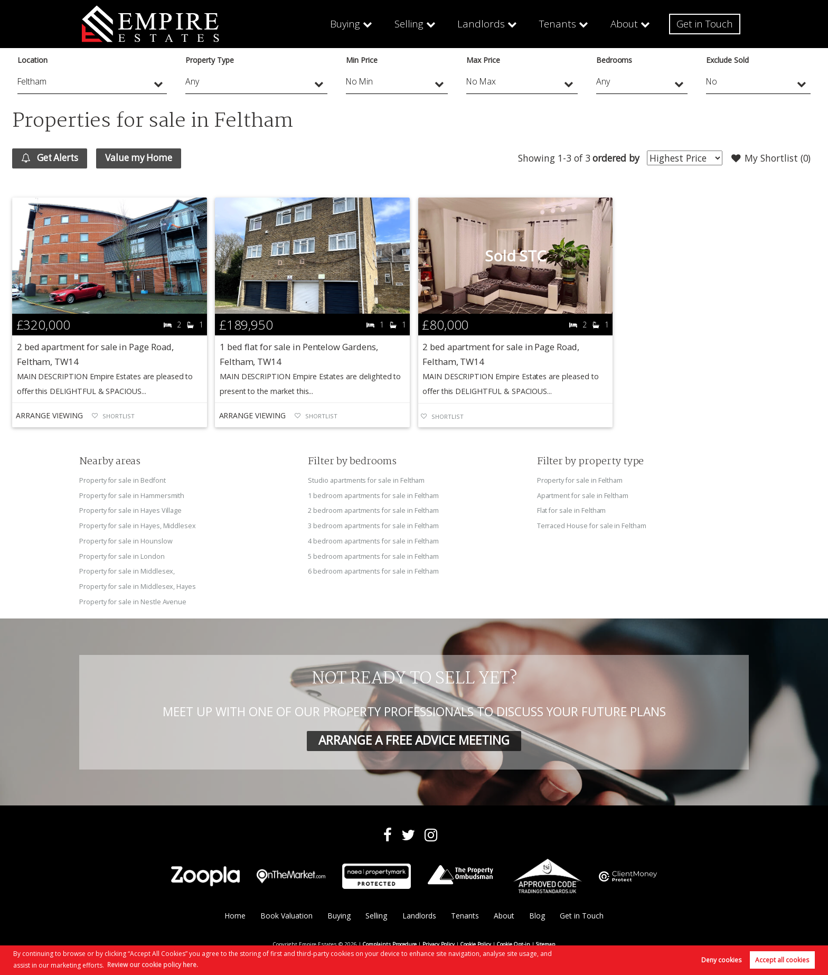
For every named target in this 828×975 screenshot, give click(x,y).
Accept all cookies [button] (782, 959)
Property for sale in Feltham (580, 480)
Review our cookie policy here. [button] (152, 964)
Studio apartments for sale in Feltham (366, 480)
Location (32, 60)
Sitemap (546, 941)
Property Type (209, 60)
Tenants (559, 23)
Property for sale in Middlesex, (127, 569)
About (624, 23)
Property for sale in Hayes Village (130, 510)
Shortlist (118, 416)
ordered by (614, 158)
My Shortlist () (770, 158)
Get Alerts (51, 158)
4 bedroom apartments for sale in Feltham (373, 540)
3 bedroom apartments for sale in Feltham (373, 525)
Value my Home (143, 158)
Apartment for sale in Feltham (583, 495)
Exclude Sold (727, 60)
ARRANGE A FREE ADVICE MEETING (414, 737)
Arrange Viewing (49, 416)
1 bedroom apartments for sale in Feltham (373, 495)
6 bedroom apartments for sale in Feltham (373, 569)
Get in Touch (705, 23)
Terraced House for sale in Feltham (592, 525)
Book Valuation (286, 913)
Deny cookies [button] (721, 959)
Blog (537, 913)
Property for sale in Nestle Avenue (133, 599)
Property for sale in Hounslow (126, 540)
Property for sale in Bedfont (123, 480)
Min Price (362, 60)
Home (233, 913)
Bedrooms (614, 60)
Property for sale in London (122, 554)
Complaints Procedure (389, 941)
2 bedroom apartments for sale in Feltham (373, 510)
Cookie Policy (475, 941)
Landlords (485, 23)
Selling (415, 23)
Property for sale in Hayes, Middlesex (137, 525)
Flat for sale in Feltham (572, 510)
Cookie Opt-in (513, 941)
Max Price (483, 60)
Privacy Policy (438, 941)
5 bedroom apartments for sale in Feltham (373, 554)
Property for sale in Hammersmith (132, 495)
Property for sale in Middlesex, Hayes (137, 584)
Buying (352, 23)
